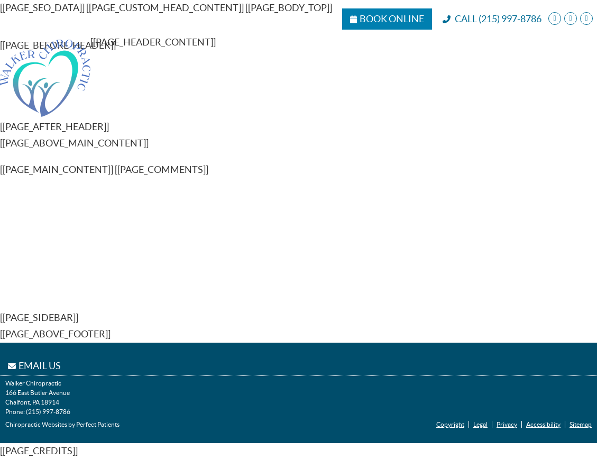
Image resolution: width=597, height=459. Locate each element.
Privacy (507, 424)
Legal (480, 424)
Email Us (34, 365)
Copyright (450, 424)
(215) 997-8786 (510, 18)
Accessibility (543, 424)
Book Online (387, 18)
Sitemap (581, 424)
